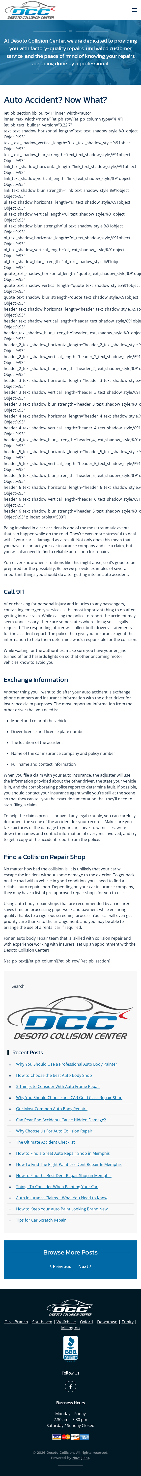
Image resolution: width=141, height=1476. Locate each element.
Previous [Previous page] (60, 1266)
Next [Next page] (84, 1266)
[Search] (70, 986)
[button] (134, 10)
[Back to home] (31, 10)
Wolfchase (66, 1322)
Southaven (42, 1322)
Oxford (86, 1322)
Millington (70, 1327)
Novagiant (80, 1457)
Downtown (107, 1322)
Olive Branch (16, 1322)
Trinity (128, 1322)
